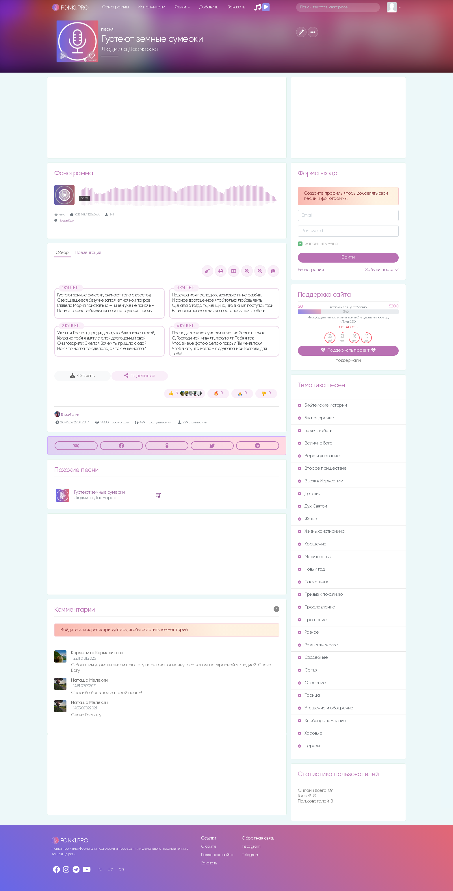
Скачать (82, 375)
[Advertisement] (166, 117)
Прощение (312, 620)
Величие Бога (315, 443)
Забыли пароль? (382, 270)
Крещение (312, 544)
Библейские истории (322, 405)
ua (110, 869)
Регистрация (311, 270)
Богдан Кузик (67, 220)
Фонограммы (115, 7)
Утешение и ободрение (325, 708)
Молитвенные (315, 557)
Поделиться (139, 375)
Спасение (312, 683)
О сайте (208, 846)
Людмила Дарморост (130, 49)
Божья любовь (315, 431)
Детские (310, 494)
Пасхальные (314, 582)
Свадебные (313, 657)
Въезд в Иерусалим (320, 481)
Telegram (250, 855)
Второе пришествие (322, 468)
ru (100, 869)
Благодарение (316, 418)
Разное (308, 632)
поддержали (348, 361)
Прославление (316, 607)
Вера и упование (319, 456)
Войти (348, 257)
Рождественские (318, 645)
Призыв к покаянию (320, 594)
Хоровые (310, 733)
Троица (309, 695)
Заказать (236, 7)
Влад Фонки (66, 414)
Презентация (88, 252)
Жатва (307, 519)
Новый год (311, 569)
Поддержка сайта (217, 855)
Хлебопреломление (322, 721)
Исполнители (151, 7)
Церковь (309, 746)
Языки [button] (180, 7)
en (121, 869)
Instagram (251, 846)
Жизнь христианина (321, 531)
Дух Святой (312, 506)
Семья (308, 670)
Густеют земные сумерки (99, 492)
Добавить (208, 7)
